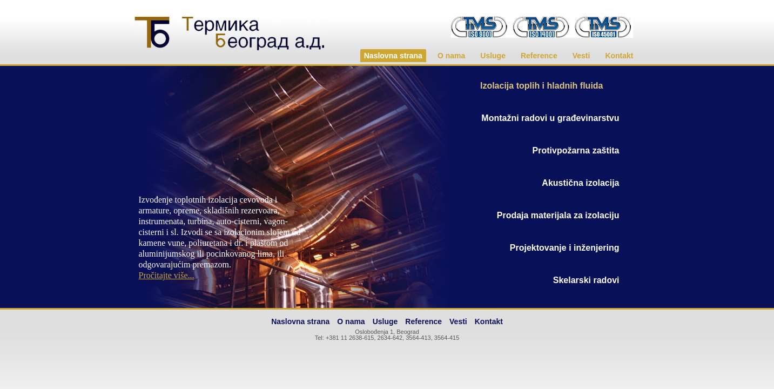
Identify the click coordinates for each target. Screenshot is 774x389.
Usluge (493, 55)
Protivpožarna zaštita (576, 150)
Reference (539, 55)
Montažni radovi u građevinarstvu (550, 118)
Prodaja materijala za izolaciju (558, 215)
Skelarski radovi (586, 280)
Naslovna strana (393, 55)
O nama (451, 55)
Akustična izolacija (580, 182)
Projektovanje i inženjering (565, 247)
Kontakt (619, 55)
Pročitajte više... (166, 275)
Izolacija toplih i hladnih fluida (541, 85)
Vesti (581, 55)
